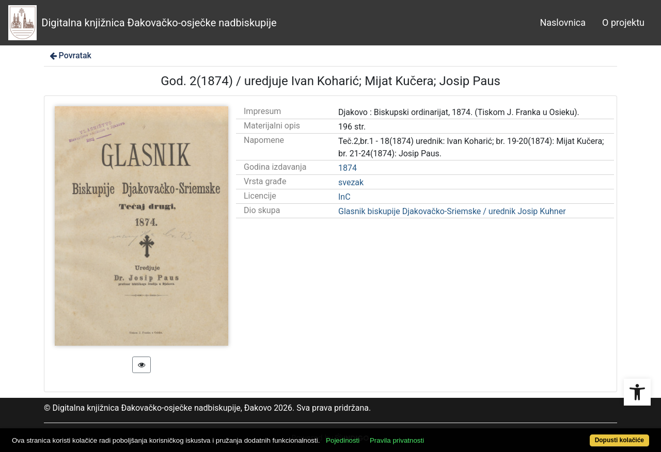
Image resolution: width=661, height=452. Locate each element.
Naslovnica (563, 22)
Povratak (69, 55)
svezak (351, 182)
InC (344, 197)
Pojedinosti (342, 440)
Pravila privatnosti (397, 440)
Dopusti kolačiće (619, 440)
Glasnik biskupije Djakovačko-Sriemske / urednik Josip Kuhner (452, 211)
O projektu (623, 22)
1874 (347, 168)
